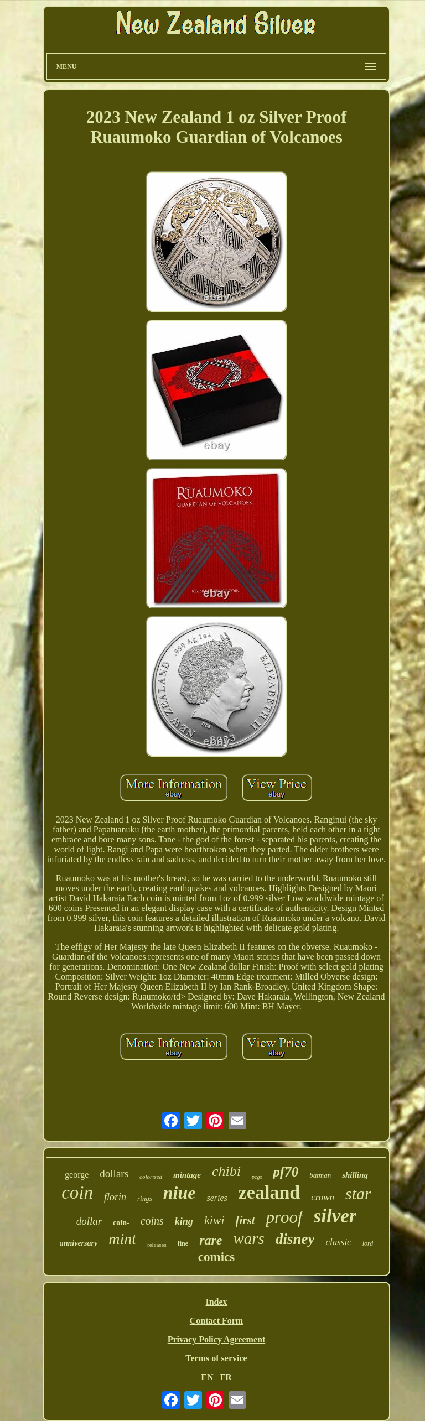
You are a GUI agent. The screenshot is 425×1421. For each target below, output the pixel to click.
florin (115, 1197)
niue (179, 1193)
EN (207, 1377)
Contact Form (216, 1320)
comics (216, 1257)
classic (338, 1242)
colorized (150, 1176)
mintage (187, 1174)
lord (368, 1243)
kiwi (214, 1220)
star (358, 1193)
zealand (269, 1192)
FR (225, 1377)
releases (157, 1244)
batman (320, 1175)
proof (284, 1217)
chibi (226, 1171)
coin (77, 1193)
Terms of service (216, 1358)
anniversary (78, 1243)
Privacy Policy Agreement (217, 1339)
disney (295, 1239)
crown (322, 1197)
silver (335, 1216)
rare (210, 1240)
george (77, 1174)
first (245, 1220)
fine (183, 1243)
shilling (355, 1174)
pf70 (285, 1171)
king (184, 1221)
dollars (114, 1173)
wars (248, 1238)
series (216, 1198)
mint (122, 1238)
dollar (89, 1221)
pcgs (257, 1177)
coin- (121, 1223)
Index (216, 1302)
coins (152, 1221)
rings (144, 1198)
